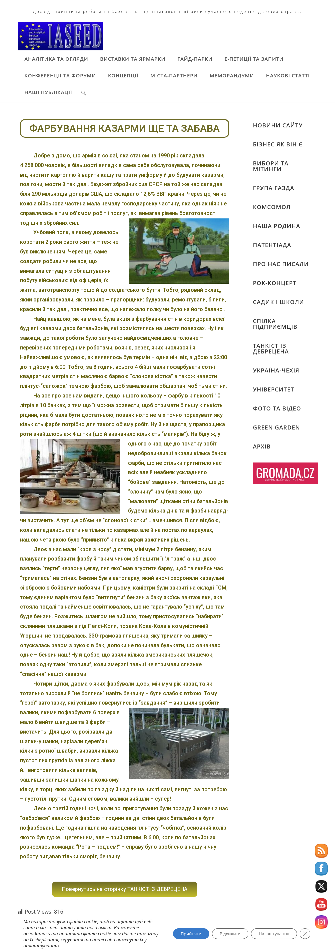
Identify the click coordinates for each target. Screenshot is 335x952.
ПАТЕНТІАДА (272, 244)
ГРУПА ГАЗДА (273, 187)
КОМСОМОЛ (272, 206)
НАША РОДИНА (276, 225)
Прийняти (172, 933)
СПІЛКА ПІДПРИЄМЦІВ (275, 323)
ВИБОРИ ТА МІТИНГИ (271, 165)
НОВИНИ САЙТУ (278, 124)
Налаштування (269, 933)
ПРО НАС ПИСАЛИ (281, 263)
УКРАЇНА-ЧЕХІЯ (276, 369)
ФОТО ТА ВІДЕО (277, 407)
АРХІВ (262, 445)
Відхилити (217, 933)
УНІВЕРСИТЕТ (273, 388)
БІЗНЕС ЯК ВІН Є (278, 143)
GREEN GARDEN (276, 426)
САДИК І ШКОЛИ (278, 301)
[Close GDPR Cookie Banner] (304, 934)
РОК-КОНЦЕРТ (275, 282)
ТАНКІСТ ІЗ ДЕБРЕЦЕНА (271, 347)
